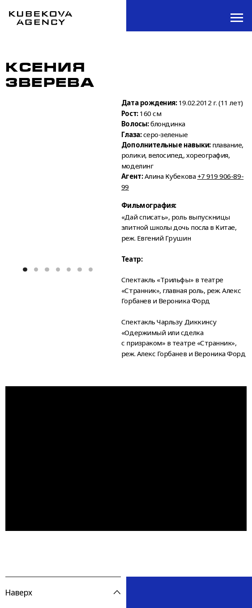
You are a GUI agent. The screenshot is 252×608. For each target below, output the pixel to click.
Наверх (18, 592)
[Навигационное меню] (237, 17)
